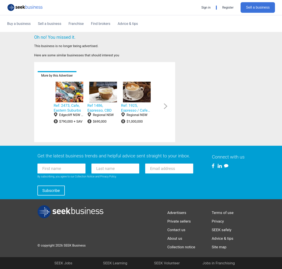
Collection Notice (85, 176)
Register (228, 7)
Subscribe (51, 190)
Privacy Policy (108, 176)
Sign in (206, 7)
